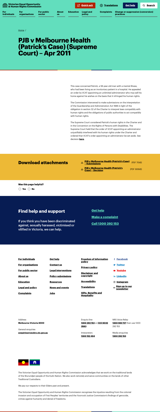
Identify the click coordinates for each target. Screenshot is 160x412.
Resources (56, 282)
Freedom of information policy (94, 260)
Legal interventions (60, 270)
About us (61, 13)
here (81, 139)
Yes (22, 189)
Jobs (52, 293)
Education (73, 12)
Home (21, 30)
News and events (59, 288)
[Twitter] (119, 265)
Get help (130, 5)
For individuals (9, 13)
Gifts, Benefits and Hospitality (91, 294)
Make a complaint (105, 217)
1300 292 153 (88, 323)
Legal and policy (89, 13)
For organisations (27, 13)
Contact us (56, 265)
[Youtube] (119, 270)
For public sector (46, 13)
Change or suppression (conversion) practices (134, 13)
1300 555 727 (119, 323)
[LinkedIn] (119, 276)
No (31, 189)
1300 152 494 (88, 336)
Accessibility (88, 281)
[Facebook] (120, 259)
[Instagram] (120, 282)
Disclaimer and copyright (89, 274)
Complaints (106, 12)
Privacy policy (89, 267)
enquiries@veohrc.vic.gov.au (33, 333)
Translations (88, 287)
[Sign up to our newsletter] (127, 287)
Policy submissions (60, 276)
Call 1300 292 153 (105, 223)
